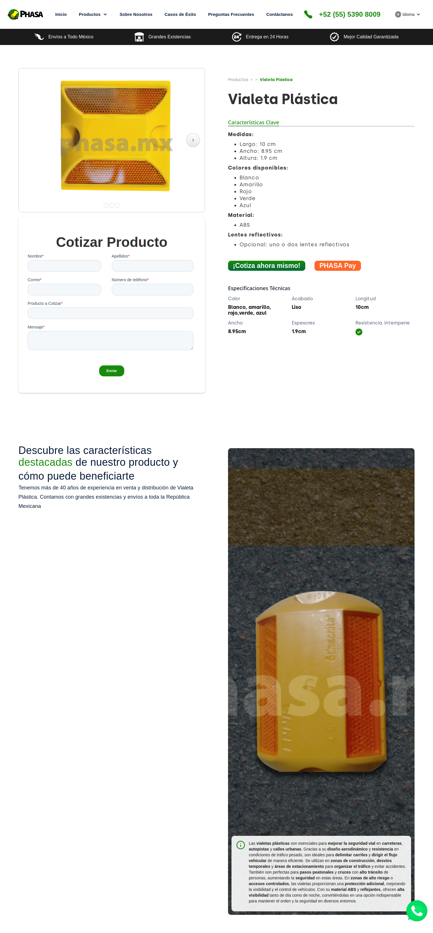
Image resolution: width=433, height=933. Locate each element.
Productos (238, 79)
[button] (407, 14)
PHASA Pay (337, 265)
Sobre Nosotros (136, 14)
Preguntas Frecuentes (231, 14)
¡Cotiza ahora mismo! (266, 265)
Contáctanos (279, 14)
